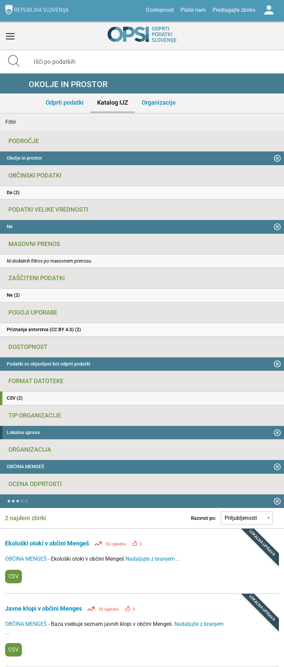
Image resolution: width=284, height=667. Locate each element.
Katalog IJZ (112, 102)
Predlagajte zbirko (233, 10)
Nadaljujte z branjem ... (152, 559)
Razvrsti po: (203, 518)
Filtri (10, 122)
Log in (269, 10)
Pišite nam (193, 10)
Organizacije (159, 102)
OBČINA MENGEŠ (26, 559)
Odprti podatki (65, 102)
